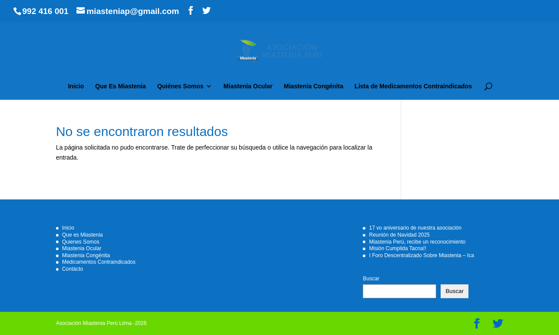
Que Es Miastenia (120, 86)
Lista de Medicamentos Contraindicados (413, 86)
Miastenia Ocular (247, 86)
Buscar (371, 279)
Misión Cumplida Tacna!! (397, 248)
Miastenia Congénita (313, 86)
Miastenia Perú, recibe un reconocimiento (417, 242)
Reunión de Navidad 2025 (399, 235)
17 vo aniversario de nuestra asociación (415, 228)
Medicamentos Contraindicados (98, 262)
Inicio (76, 86)
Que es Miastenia (82, 235)
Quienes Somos (80, 242)
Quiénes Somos (180, 86)
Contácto (72, 269)
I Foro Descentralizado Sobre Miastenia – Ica (421, 255)
